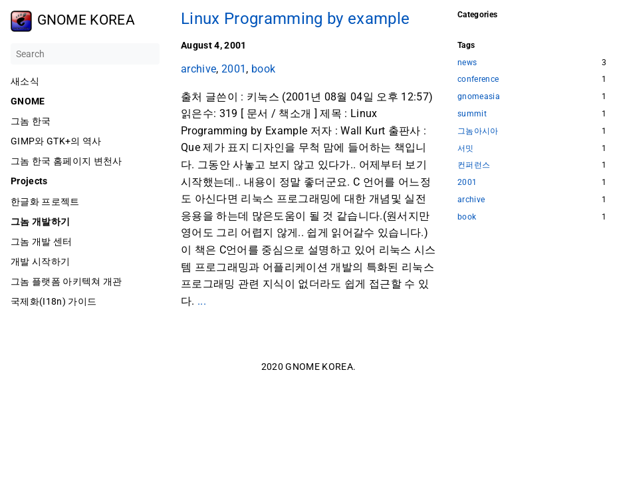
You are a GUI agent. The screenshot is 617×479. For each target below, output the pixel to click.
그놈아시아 (478, 131)
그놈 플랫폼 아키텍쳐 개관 (66, 281)
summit (472, 114)
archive (198, 69)
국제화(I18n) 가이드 (53, 301)
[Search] (85, 54)
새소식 (25, 81)
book (263, 69)
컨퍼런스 (473, 165)
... (201, 301)
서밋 (465, 148)
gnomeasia (478, 96)
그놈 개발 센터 (41, 241)
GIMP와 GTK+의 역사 (56, 141)
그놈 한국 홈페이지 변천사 (66, 161)
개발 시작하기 (40, 261)
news (467, 63)
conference (478, 79)
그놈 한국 (31, 121)
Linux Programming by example (295, 18)
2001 (233, 69)
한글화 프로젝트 (45, 201)
